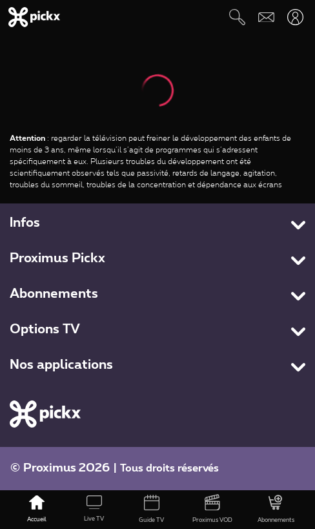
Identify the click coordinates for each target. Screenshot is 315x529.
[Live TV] (94, 509)
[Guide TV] (151, 509)
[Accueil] (37, 509)
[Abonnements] (276, 509)
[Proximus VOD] (212, 509)
